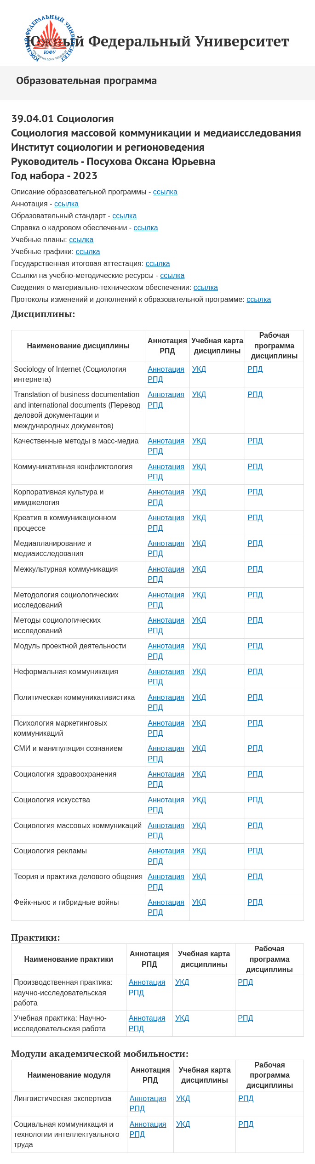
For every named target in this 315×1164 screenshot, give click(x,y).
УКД (199, 369)
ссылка (165, 192)
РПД (255, 369)
